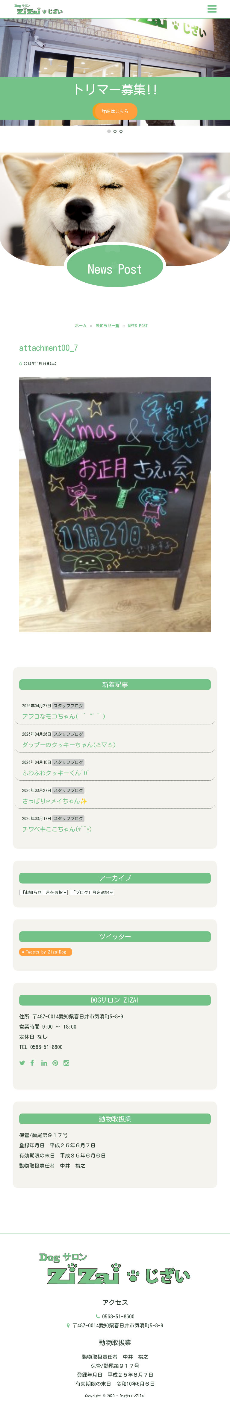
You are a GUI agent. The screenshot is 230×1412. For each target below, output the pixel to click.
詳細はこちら (115, 111)
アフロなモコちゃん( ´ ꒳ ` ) (64, 716)
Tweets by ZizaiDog (46, 952)
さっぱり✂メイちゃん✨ (54, 801)
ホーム (81, 326)
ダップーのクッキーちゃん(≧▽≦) (69, 745)
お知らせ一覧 (107, 326)
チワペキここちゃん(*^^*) (57, 829)
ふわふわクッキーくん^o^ (56, 773)
